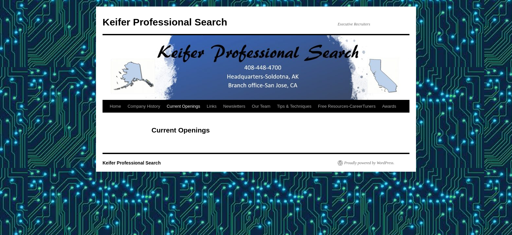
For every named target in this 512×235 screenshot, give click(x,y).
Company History (144, 106)
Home (115, 106)
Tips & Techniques (294, 106)
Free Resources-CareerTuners (347, 106)
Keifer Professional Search (165, 22)
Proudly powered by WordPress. (369, 163)
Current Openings (183, 106)
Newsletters (234, 106)
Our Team (261, 106)
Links (211, 106)
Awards (389, 106)
